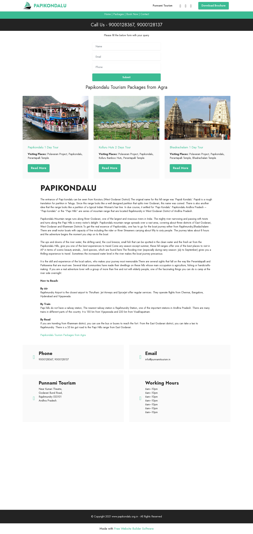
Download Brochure (214, 5)
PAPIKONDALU (50, 5)
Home (107, 14)
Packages (118, 14)
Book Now (132, 14)
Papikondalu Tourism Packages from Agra (63, 335)
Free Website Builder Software (134, 528)
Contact (145, 14)
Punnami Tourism (162, 5)
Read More (39, 168)
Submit (126, 77)
